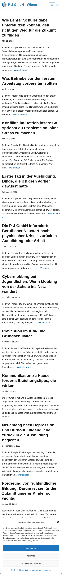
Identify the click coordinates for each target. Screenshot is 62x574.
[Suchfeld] (57, 5)
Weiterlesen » (21, 70)
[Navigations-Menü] (52, 4)
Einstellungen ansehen (31, 563)
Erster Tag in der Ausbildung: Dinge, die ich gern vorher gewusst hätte (29, 181)
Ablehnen (31, 556)
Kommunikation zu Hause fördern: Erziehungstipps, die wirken (29, 380)
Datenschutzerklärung (33, 570)
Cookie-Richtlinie (17, 570)
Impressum (47, 570)
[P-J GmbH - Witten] (19, 5)
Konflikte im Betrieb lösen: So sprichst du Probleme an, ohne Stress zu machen (30, 128)
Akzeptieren (30, 548)
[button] (57, 522)
